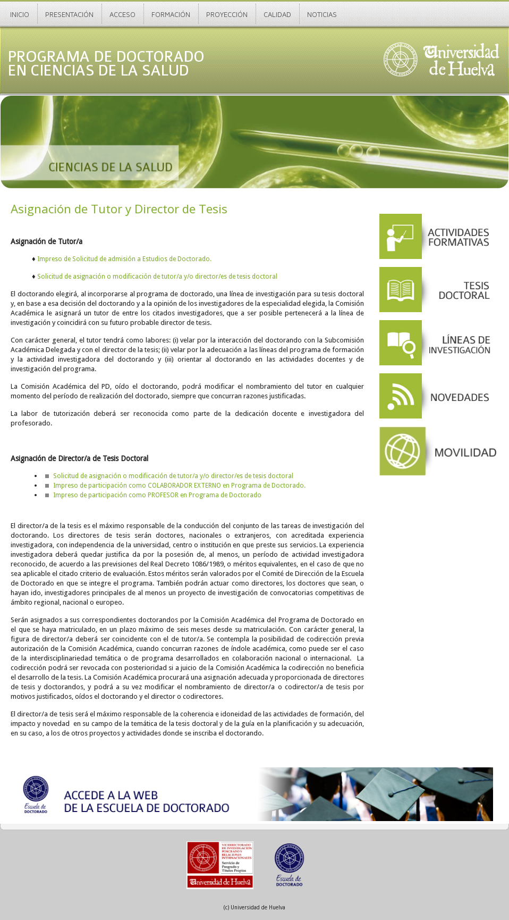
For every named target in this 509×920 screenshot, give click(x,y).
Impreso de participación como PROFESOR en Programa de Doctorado (157, 495)
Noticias (322, 14)
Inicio (19, 14)
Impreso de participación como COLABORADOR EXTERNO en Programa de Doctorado (178, 485)
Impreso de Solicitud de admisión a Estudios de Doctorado (123, 259)
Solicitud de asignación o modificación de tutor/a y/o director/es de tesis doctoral (157, 276)
